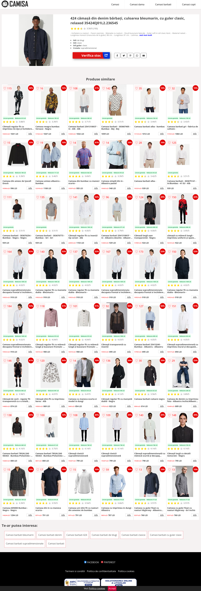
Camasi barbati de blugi (104, 535)
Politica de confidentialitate (101, 571)
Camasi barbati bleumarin (20, 535)
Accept (112, 588)
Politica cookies (126, 571)
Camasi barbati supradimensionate (24, 543)
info (30, 133)
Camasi (115, 4)
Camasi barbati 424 (76, 535)
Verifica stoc (96, 55)
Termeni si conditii (75, 571)
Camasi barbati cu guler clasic (166, 535)
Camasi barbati (163, 4)
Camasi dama (137, 4)
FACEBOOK (91, 562)
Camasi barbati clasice (133, 535)
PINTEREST (108, 562)
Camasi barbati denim (50, 535)
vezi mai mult (145, 35)
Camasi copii (189, 4)
